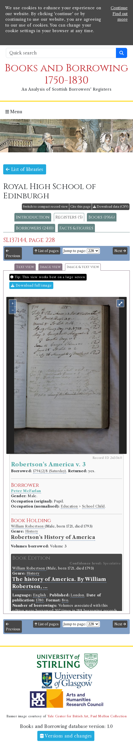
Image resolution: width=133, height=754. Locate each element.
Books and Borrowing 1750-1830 (66, 74)
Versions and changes (66, 736)
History (31, 531)
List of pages (47, 251)
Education (69, 506)
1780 (40, 600)
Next (120, 251)
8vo (65, 600)
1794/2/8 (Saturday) (49, 471)
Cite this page (80, 206)
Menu (13, 112)
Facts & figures (76, 228)
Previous (13, 253)
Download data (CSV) (110, 206)
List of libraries (24, 169)
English (39, 595)
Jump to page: (74, 251)
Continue (119, 8)
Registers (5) (69, 217)
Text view (25, 267)
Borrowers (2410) (35, 228)
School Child (93, 506)
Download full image (31, 285)
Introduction (33, 217)
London (77, 595)
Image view (50, 267)
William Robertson (28, 526)
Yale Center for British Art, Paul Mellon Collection (87, 716)
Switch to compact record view (45, 206)
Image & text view (83, 267)
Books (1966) (101, 217)
